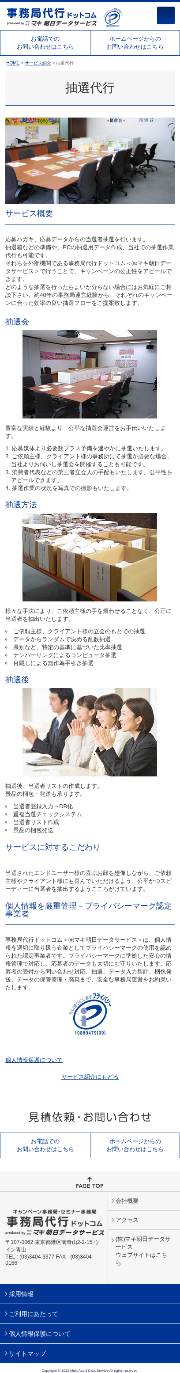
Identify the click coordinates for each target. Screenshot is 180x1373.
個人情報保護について (34, 1060)
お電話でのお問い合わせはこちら (45, 42)
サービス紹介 (38, 63)
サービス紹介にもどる (90, 1076)
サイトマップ (27, 1353)
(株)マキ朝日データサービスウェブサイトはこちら (143, 1251)
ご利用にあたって (33, 1313)
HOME (12, 63)
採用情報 (21, 1293)
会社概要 (127, 1201)
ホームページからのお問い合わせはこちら (135, 42)
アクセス (127, 1220)
